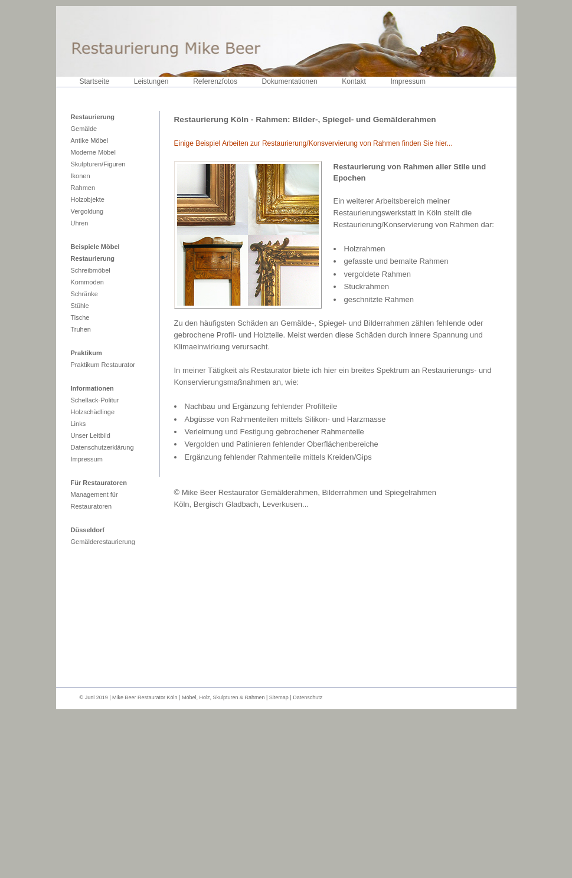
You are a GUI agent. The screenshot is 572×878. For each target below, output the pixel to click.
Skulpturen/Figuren (98, 164)
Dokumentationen (290, 81)
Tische (80, 317)
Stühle (80, 305)
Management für (94, 494)
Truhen (81, 329)
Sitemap (279, 697)
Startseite (95, 81)
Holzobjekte (87, 199)
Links (78, 423)
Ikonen (80, 175)
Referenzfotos (215, 81)
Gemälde (84, 128)
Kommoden (87, 282)
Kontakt (354, 81)
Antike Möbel (90, 140)
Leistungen (151, 81)
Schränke (84, 293)
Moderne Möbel (93, 152)
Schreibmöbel (90, 270)
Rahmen (83, 187)
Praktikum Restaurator (103, 364)
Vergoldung (87, 211)
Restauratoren (91, 506)
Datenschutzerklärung (102, 447)
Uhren (80, 223)
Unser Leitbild (90, 435)
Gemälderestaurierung (103, 541)
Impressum (408, 81)
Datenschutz (307, 697)
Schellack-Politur (95, 400)
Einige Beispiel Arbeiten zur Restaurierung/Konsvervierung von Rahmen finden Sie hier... (313, 143)
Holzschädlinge (93, 411)
